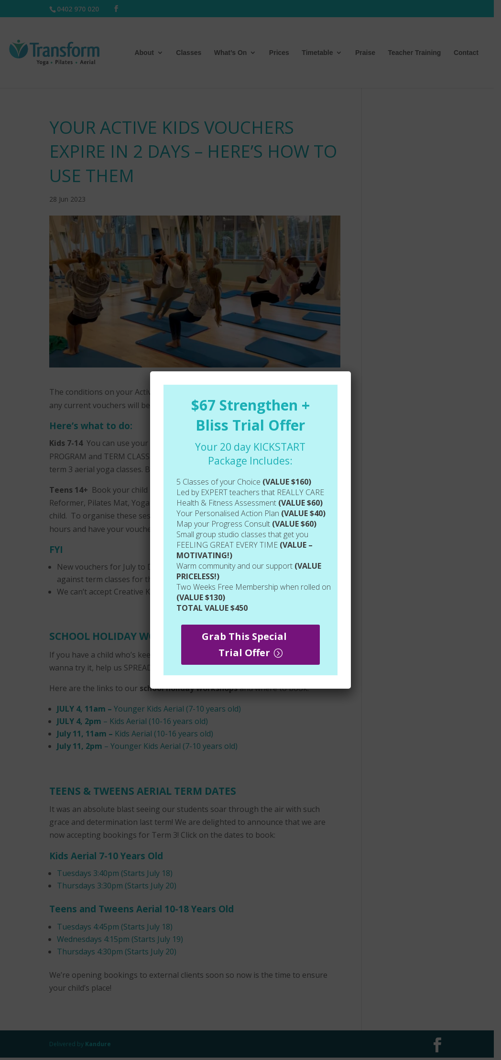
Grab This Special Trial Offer (244, 644)
